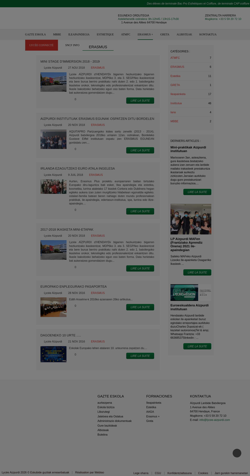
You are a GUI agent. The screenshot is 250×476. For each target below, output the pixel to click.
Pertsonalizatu (125, 253)
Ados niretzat (149, 253)
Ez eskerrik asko (100, 253)
